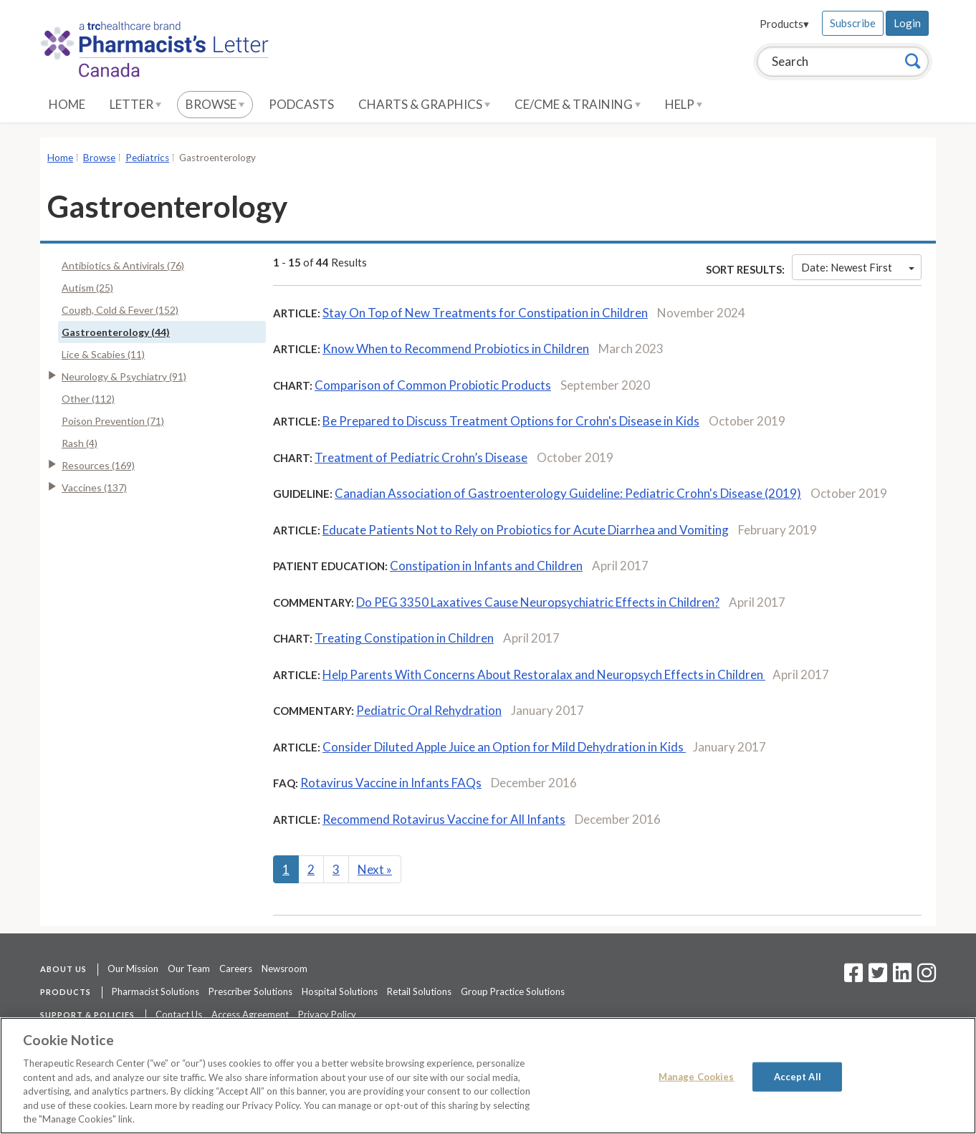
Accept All (797, 1076)
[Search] (913, 61)
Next (375, 869)
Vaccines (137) (94, 487)
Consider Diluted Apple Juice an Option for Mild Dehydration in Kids (504, 746)
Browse (215, 104)
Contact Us (179, 1014)
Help (683, 104)
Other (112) (88, 399)
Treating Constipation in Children (404, 637)
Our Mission (132, 968)
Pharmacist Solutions (155, 991)
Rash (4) (79, 443)
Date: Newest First (857, 267)
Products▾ (784, 23)
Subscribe (853, 22)
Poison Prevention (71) (113, 421)
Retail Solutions (419, 991)
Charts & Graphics (424, 104)
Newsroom (284, 968)
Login (907, 22)
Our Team (189, 968)
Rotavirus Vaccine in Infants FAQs (391, 782)
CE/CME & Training (578, 104)
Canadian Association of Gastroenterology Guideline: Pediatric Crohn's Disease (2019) (568, 493)
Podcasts (301, 104)
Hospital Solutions (340, 991)
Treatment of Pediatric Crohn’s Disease (421, 457)
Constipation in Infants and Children (486, 565)
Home (67, 104)
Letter (135, 104)
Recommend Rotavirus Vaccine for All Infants (443, 819)
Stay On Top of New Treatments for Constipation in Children (485, 312)
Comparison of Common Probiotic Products (433, 385)
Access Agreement (250, 1014)
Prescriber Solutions (250, 991)
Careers (235, 968)
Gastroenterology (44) (116, 332)
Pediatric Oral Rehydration (429, 710)
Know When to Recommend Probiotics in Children (455, 348)
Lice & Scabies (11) (103, 354)
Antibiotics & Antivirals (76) (123, 265)
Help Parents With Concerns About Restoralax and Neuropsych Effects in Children (543, 674)
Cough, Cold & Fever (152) (120, 310)
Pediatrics (147, 157)
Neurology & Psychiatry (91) (124, 376)
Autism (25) (87, 288)
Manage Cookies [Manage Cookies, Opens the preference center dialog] (697, 1076)
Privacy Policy (327, 1014)
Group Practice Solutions (513, 991)
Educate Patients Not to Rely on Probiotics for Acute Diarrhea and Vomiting (525, 529)
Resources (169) (98, 465)
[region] (488, 1075)
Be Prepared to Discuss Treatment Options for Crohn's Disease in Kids (510, 420)
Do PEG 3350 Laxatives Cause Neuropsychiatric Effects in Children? (537, 602)
